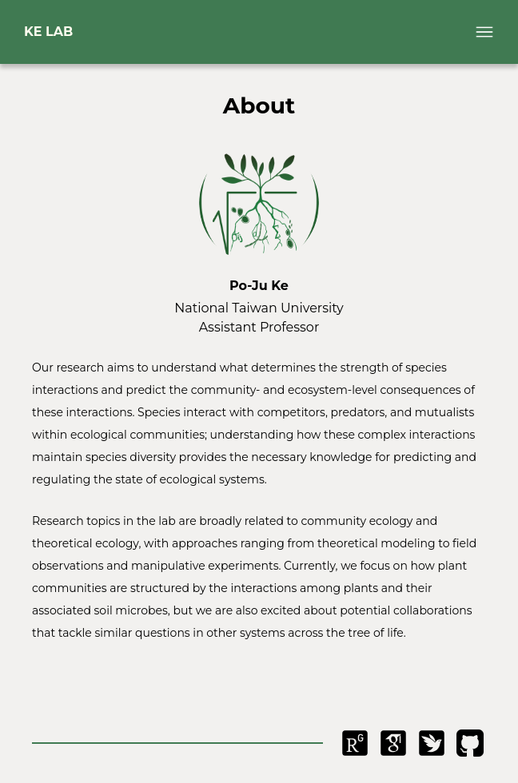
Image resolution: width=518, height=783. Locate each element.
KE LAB (48, 31)
